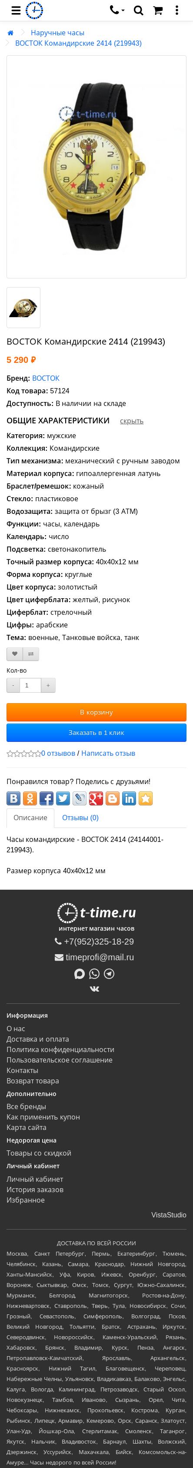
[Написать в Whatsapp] (96, 973)
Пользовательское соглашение (60, 1060)
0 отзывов (58, 753)
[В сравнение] (31, 654)
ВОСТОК (46, 378)
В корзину (96, 712)
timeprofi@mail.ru (94, 957)
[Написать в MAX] (81, 973)
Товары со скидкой (39, 1153)
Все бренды (26, 1106)
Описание (30, 817)
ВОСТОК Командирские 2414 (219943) (78, 43)
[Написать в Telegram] (111, 973)
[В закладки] (15, 654)
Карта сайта (27, 1127)
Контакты (22, 1070)
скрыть (131, 421)
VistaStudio (168, 1215)
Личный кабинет (35, 1179)
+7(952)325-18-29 (94, 941)
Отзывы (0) (80, 817)
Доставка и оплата (38, 1039)
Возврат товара (33, 1081)
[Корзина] (157, 10)
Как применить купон (43, 1117)
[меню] (176, 10)
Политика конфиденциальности (60, 1049)
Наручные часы (57, 33)
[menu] (16, 10)
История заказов (35, 1189)
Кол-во (17, 670)
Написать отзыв (108, 753)
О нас (16, 1028)
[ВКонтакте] (96, 988)
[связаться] (117, 10)
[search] (138, 10)
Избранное (26, 1200)
